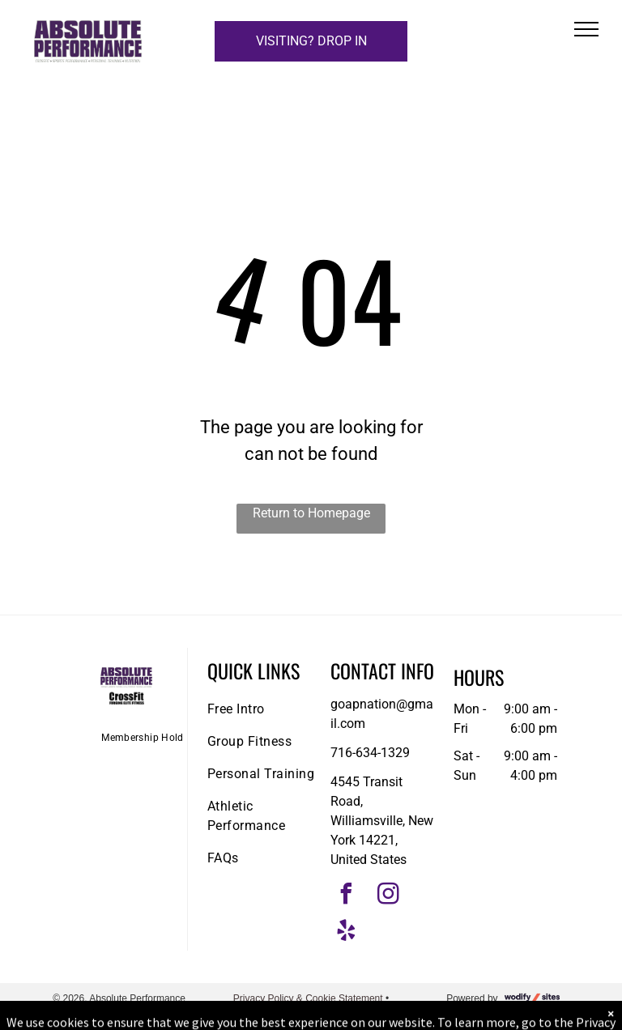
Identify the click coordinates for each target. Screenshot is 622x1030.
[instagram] (389, 896)
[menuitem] (142, 737)
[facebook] (346, 896)
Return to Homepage (311, 513)
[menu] (586, 29)
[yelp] (346, 932)
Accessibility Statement (310, 1013)
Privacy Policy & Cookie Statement (308, 998)
